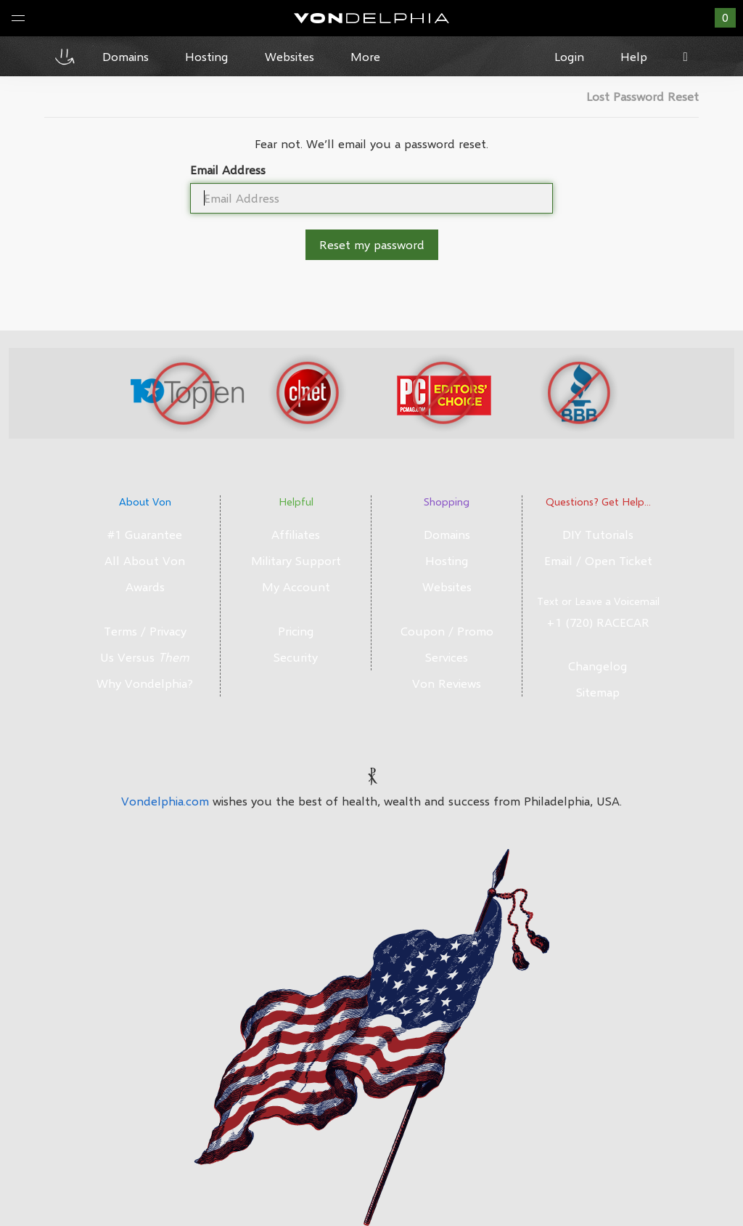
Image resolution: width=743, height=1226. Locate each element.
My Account (296, 586)
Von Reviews (446, 683)
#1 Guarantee (144, 534)
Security (296, 657)
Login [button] (569, 56)
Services (446, 657)
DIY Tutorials (597, 534)
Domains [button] (125, 56)
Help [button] (633, 56)
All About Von (144, 560)
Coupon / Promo (447, 630)
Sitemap (598, 691)
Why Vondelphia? (145, 683)
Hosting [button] (207, 56)
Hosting (447, 560)
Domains (447, 534)
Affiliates (295, 534)
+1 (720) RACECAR (597, 622)
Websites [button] (289, 56)
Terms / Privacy (145, 630)
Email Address (228, 169)
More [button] (365, 56)
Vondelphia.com (165, 800)
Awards (145, 586)
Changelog (598, 665)
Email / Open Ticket (598, 560)
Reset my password (371, 244)
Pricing (296, 630)
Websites (447, 586)
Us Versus (144, 657)
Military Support (296, 560)
